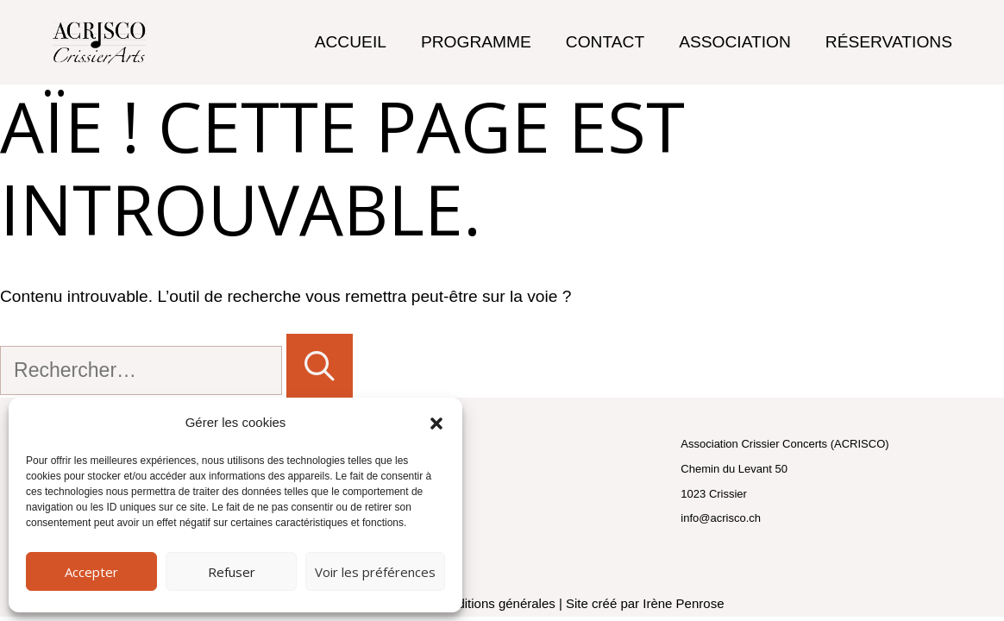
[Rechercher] (319, 366)
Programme (476, 42)
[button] (436, 423)
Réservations (888, 42)
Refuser (231, 571)
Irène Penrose (683, 603)
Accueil (350, 42)
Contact (605, 42)
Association (735, 42)
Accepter (91, 571)
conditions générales (495, 603)
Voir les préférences (375, 571)
